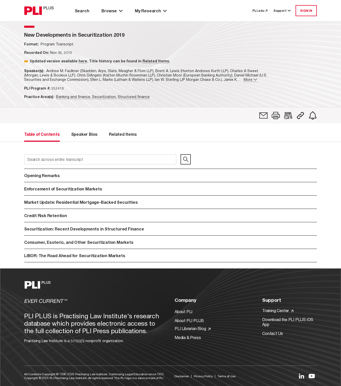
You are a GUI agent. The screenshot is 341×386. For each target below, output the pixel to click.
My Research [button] (151, 10)
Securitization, (104, 96)
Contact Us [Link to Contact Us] (272, 333)
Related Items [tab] (123, 134)
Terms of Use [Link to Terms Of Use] (226, 376)
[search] (186, 159)
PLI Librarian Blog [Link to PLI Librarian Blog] (193, 328)
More (250, 79)
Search (82, 10)
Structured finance (134, 96)
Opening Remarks (42, 175)
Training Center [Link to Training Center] (277, 310)
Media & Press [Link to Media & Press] (188, 337)
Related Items (156, 61)
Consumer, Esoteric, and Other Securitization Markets (79, 242)
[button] (276, 115)
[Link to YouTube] (312, 376)
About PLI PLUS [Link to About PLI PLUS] (189, 320)
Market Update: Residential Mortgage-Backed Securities (81, 202)
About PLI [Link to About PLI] (183, 311)
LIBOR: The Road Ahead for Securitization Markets (74, 255)
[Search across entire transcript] (100, 159)
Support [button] (282, 11)
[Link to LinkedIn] (301, 376)
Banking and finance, (73, 96)
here (83, 61)
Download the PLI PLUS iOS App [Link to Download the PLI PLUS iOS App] (287, 322)
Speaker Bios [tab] (84, 134)
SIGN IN (306, 11)
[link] (263, 115)
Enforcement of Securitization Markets (63, 188)
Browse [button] (111, 10)
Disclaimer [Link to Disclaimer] (181, 376)
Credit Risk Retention (45, 215)
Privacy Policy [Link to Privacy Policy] (203, 376)
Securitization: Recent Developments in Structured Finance (84, 228)
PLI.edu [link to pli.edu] (259, 11)
